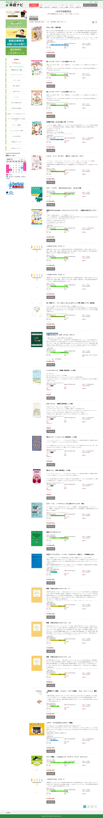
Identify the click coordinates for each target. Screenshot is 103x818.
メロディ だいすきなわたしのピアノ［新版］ (59, 722)
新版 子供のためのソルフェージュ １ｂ (58, 622)
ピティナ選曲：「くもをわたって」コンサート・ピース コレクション (67, 757)
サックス (72, 7)
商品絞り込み (33, 19)
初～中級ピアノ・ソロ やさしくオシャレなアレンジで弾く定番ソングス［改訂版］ (70, 303)
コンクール (16, 97)
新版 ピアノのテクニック (53, 532)
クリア (94, 5)
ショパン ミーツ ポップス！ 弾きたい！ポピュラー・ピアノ (65, 156)
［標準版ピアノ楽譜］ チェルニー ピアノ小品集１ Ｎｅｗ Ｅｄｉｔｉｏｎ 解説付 (71, 691)
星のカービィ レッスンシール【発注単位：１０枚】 (61, 437)
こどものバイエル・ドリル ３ (55, 274)
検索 (85, 5)
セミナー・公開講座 (16, 125)
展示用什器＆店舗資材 (16, 108)
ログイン (91, 2)
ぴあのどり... (55, 7)
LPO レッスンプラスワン (16, 66)
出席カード (78, 7)
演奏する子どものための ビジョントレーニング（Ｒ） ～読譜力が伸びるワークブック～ (71, 211)
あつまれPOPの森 (16, 136)
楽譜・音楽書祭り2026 (16, 102)
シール (61, 7)
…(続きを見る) (49, 40)
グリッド (93, 22)
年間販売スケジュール (16, 141)
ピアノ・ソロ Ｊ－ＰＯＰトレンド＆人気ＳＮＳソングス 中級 (65, 503)
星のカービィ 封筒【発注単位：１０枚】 (58, 470)
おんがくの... (47, 7)
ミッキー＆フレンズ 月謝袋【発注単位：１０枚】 (61, 370)
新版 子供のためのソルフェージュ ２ (58, 588)
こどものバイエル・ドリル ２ (55, 779)
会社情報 (8, 812)
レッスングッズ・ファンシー (16, 74)
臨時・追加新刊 (16, 85)
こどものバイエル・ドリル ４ (55, 246)
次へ (95, 806)
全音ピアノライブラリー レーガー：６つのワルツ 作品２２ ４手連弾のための (70, 554)
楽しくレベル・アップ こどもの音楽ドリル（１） (61, 91)
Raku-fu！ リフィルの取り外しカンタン (16, 113)
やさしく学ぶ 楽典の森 (53, 27)
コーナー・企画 (16, 80)
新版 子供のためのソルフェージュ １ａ (58, 657)
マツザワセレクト (16, 63)
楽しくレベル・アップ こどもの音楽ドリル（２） (61, 61)
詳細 (90, 5)
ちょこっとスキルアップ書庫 (16, 130)
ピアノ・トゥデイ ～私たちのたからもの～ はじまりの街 (63, 188)
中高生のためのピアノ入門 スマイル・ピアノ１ (60, 335)
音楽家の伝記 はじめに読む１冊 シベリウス (59, 122)
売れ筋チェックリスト (16, 148)
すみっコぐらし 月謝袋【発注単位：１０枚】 (59, 403)
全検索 (34, 5)
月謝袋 (40, 7)
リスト (96, 22)
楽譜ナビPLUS (16, 91)
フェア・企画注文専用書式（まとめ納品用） (16, 119)
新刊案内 (16, 59)
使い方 (96, 2)
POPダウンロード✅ (16, 70)
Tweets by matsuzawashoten (13, 153)
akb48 (66, 7)
